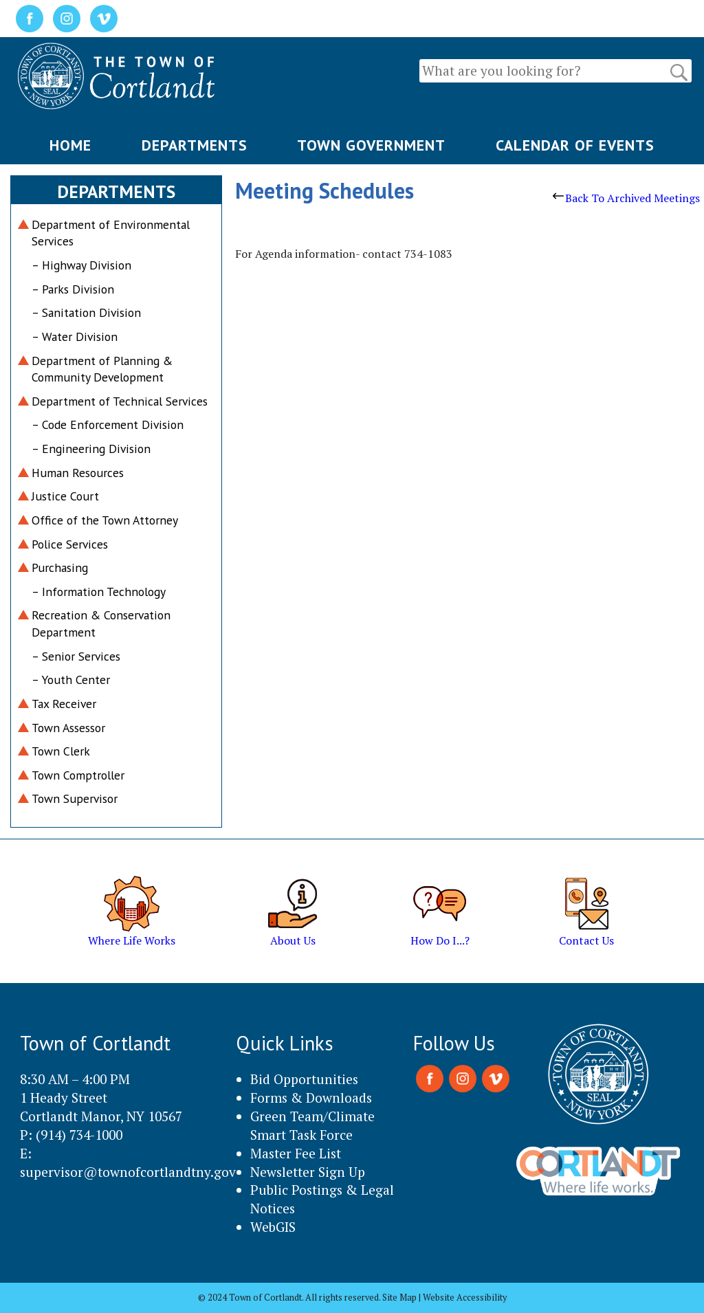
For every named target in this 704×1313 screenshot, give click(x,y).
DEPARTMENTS (195, 145)
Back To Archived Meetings (626, 198)
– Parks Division (73, 289)
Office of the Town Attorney (105, 520)
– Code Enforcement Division (108, 424)
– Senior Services (76, 656)
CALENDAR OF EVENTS (575, 145)
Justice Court (65, 496)
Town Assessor (68, 728)
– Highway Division (81, 265)
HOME (70, 145)
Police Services (70, 544)
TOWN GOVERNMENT (371, 145)
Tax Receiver (64, 703)
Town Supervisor (75, 798)
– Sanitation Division (86, 312)
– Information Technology (99, 591)
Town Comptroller (78, 775)
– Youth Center (71, 679)
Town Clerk (61, 751)
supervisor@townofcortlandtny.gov (128, 1171)
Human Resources (78, 473)
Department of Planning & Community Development (102, 369)
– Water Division (75, 336)
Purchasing (60, 567)
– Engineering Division (91, 448)
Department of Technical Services (120, 401)
